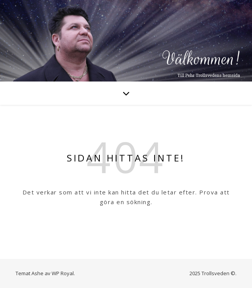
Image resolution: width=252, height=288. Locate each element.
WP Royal (63, 273)
